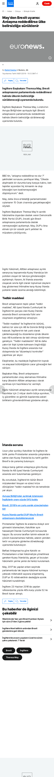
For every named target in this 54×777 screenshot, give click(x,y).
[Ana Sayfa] (3, 11)
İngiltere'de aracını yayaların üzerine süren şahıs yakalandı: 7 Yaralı (22, 639)
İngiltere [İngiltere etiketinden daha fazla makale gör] (24, 650)
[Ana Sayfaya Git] (10, 3)
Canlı (46, 3)
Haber (9, 11)
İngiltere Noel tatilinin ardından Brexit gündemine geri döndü (19, 629)
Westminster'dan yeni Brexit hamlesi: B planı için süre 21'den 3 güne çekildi (23, 620)
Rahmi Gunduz (10, 70)
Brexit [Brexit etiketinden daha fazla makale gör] (9, 650)
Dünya (18, 11)
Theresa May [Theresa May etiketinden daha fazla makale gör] (12, 657)
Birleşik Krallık (29, 11)
